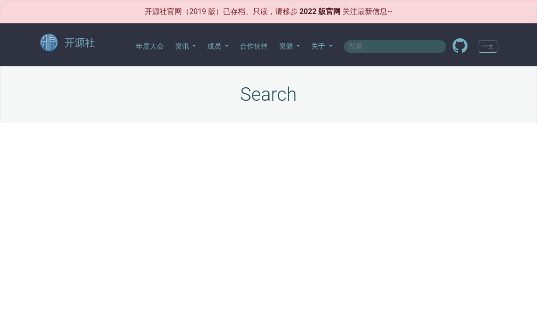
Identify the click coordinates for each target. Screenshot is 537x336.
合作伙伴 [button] (254, 46)
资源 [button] (287, 46)
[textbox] (395, 46)
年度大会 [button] (150, 46)
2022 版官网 (320, 11)
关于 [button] (319, 46)
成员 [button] (215, 46)
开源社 (67, 43)
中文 (488, 46)
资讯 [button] (183, 46)
